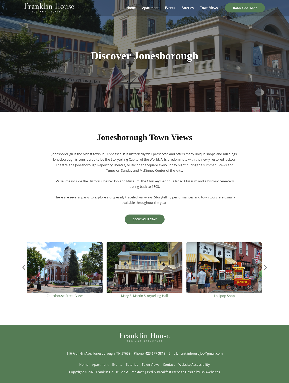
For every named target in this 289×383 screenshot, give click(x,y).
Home (85, 364)
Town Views (150, 364)
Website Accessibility (193, 364)
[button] (245, 7)
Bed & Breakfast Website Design (171, 372)
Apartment (101, 364)
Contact (168, 364)
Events (118, 364)
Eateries (132, 364)
